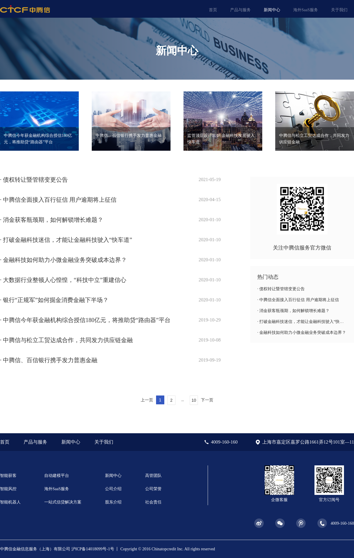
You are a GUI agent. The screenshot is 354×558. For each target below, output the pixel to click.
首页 (213, 10)
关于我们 (339, 10)
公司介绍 (113, 489)
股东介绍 (113, 502)
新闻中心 (272, 10)
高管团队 (153, 475)
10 (193, 400)
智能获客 (8, 475)
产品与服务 (240, 10)
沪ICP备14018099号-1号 (92, 549)
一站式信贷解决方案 (62, 502)
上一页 (147, 400)
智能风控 (8, 489)
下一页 (207, 400)
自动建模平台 (56, 475)
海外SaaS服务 (305, 10)
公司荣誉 (153, 489)
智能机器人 (10, 502)
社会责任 (153, 502)
